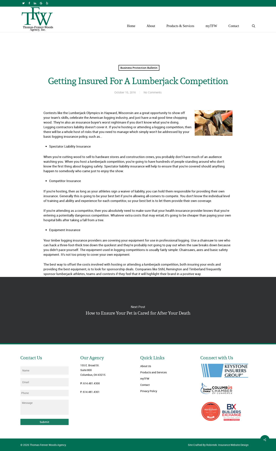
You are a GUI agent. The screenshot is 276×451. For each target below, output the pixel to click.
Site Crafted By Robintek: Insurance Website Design (218, 445)
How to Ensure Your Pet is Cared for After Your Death (138, 310)
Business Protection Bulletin (138, 68)
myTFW (144, 378)
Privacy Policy (148, 391)
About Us (145, 366)
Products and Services (153, 372)
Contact (145, 385)
